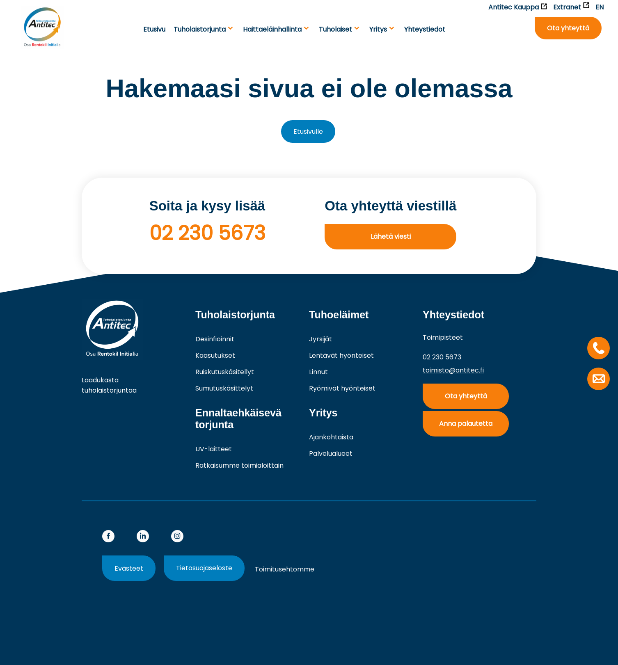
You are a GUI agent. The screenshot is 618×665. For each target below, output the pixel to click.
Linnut (318, 372)
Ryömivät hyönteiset (342, 388)
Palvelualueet (330, 453)
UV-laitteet (213, 449)
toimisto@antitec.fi (453, 370)
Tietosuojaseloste (204, 568)
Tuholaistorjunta (200, 29)
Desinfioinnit (214, 339)
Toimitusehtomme (284, 569)
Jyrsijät (320, 339)
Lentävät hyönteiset (341, 355)
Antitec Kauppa (517, 7)
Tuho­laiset (335, 29)
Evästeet (128, 568)
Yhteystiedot (424, 29)
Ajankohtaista (331, 437)
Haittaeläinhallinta (272, 29)
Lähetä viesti (391, 236)
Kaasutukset (215, 355)
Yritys (378, 29)
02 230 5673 (207, 233)
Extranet (571, 7)
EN (599, 7)
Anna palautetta (465, 423)
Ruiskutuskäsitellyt (224, 372)
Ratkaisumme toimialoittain (239, 465)
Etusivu (154, 29)
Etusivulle (308, 131)
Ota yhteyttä (568, 28)
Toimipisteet (443, 337)
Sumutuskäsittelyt (224, 388)
